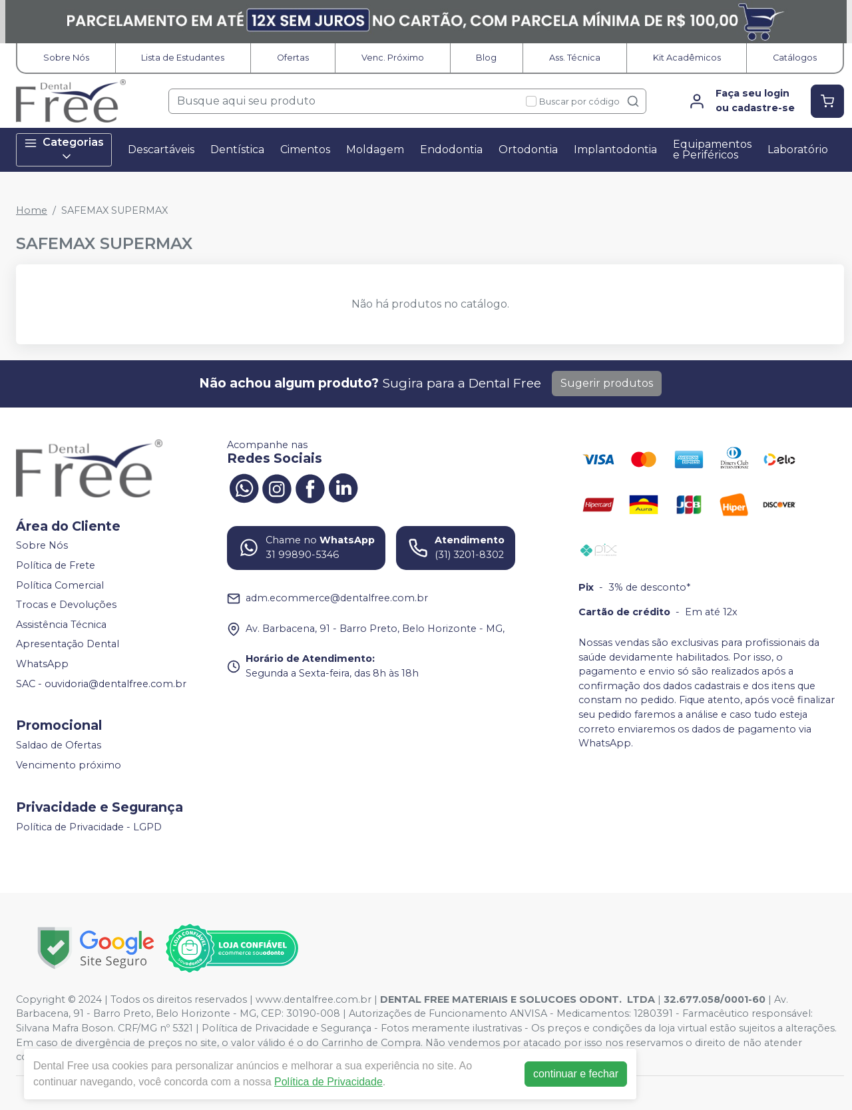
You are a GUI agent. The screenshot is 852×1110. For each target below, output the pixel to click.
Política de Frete (55, 565)
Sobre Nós (66, 58)
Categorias (64, 150)
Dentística (237, 149)
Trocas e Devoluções (66, 605)
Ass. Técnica (574, 58)
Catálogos (795, 58)
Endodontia (451, 149)
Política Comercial (60, 585)
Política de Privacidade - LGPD (89, 827)
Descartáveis (161, 149)
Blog (486, 58)
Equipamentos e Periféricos (712, 149)
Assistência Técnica (61, 625)
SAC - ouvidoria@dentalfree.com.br (101, 684)
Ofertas (293, 58)
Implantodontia (615, 149)
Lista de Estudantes (182, 58)
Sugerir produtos (606, 383)
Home (31, 210)
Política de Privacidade (328, 1081)
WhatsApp (42, 664)
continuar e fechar (575, 1073)
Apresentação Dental (67, 645)
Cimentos (305, 149)
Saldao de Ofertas (58, 746)
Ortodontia (528, 149)
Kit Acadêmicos (687, 58)
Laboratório (797, 149)
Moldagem (375, 149)
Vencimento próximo (68, 765)
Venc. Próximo (392, 58)
